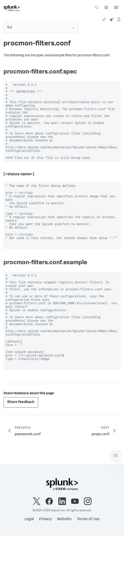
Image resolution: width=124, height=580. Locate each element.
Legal (29, 563)
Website (64, 563)
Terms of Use (88, 563)
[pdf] (119, 20)
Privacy (45, 563)
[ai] (111, 20)
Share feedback (20, 446)
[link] (104, 20)
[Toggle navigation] (115, 499)
